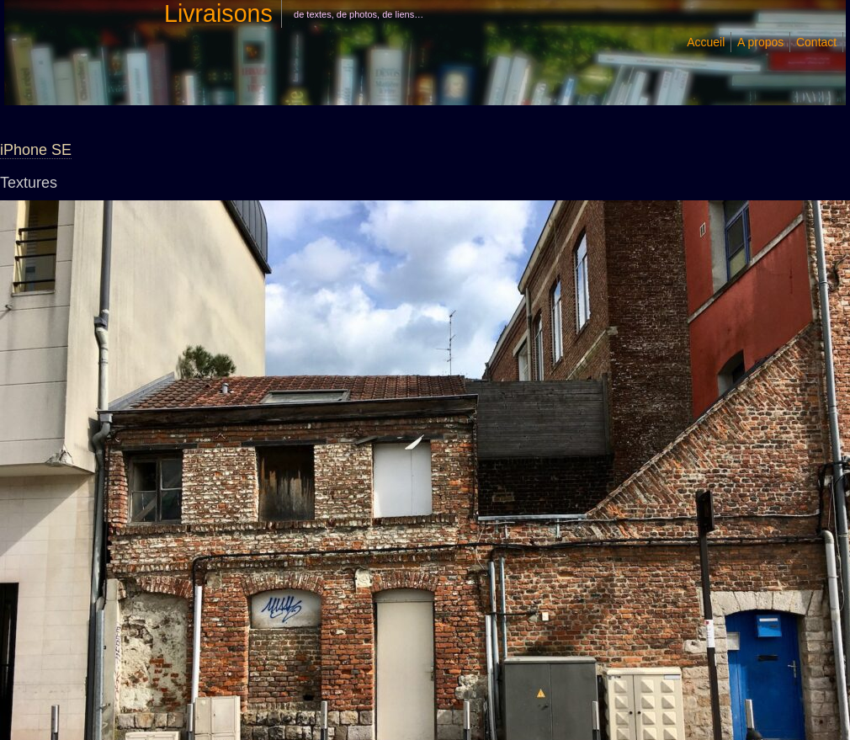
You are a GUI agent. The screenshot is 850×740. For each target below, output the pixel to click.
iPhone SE (36, 149)
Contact (816, 42)
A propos (760, 42)
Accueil (706, 42)
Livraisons (218, 13)
